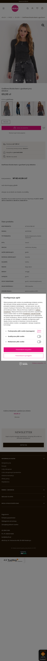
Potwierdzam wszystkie (23, 349)
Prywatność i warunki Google (32, 313)
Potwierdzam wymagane (23, 356)
